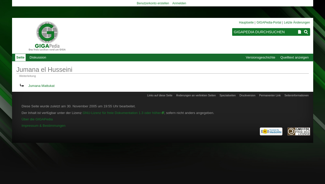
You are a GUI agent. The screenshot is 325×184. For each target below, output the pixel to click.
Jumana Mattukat (41, 86)
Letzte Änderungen (297, 22)
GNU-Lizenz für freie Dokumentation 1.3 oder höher (122, 113)
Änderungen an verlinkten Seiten (196, 95)
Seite (20, 57)
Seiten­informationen (296, 95)
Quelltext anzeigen (294, 57)
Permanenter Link (270, 95)
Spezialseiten (228, 95)
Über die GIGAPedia (37, 119)
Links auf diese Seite (159, 95)
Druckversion (247, 95)
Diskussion (37, 57)
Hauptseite (246, 22)
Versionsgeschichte (260, 57)
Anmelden (179, 3)
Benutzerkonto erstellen (153, 3)
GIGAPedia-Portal (269, 22)
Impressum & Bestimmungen (43, 126)
